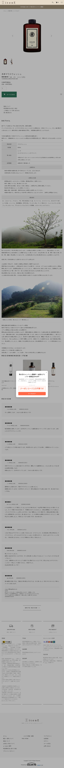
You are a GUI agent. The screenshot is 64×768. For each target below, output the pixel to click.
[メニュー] (61, 2)
